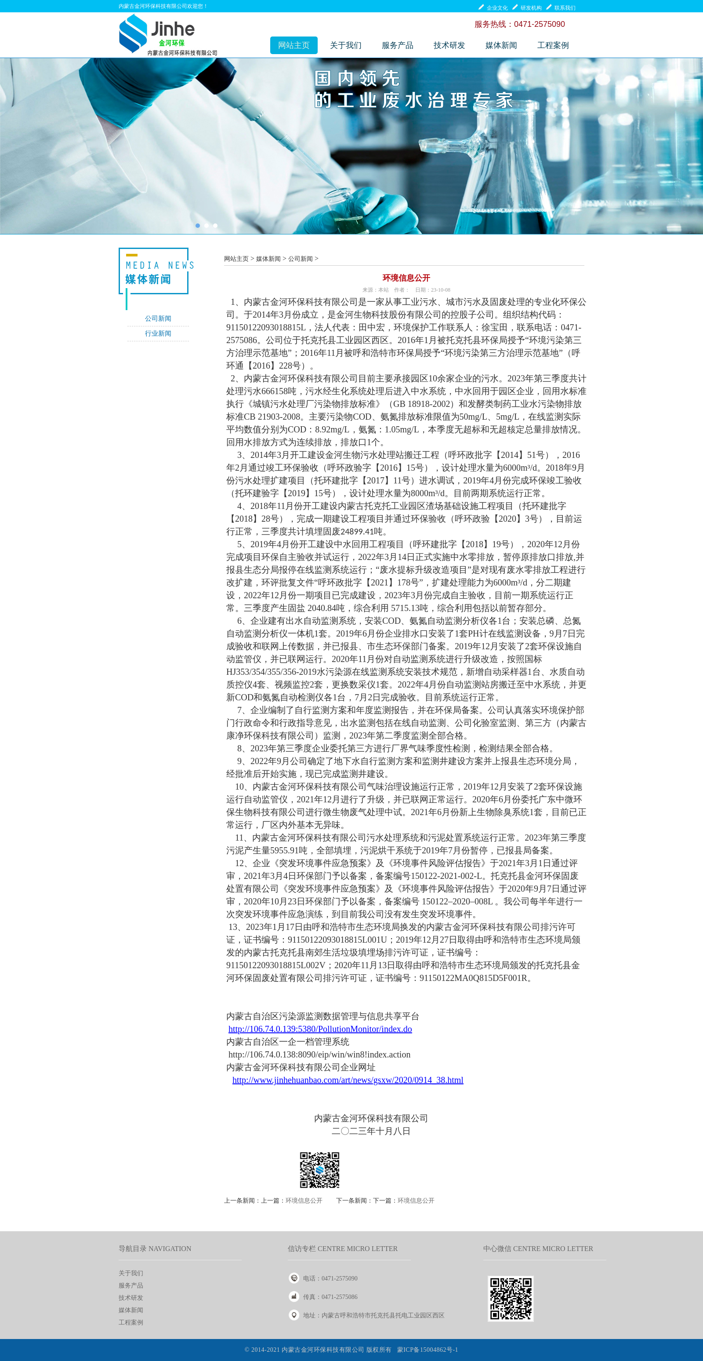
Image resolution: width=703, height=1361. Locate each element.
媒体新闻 (501, 45)
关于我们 (346, 45)
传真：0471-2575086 (330, 1297)
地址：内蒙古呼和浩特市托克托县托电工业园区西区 (374, 1315)
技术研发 (449, 45)
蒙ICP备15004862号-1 (427, 1349)
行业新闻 (158, 333)
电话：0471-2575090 (330, 1278)
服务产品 (397, 45)
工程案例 (553, 45)
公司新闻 (158, 318)
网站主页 (294, 45)
